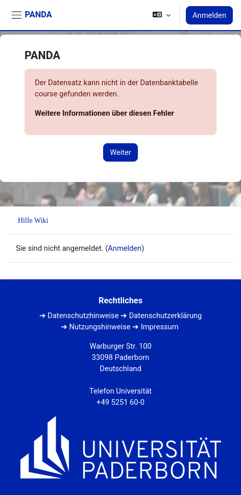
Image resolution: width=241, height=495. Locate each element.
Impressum (160, 326)
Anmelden (209, 15)
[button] (161, 15)
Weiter (120, 152)
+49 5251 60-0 (120, 402)
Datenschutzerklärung (165, 315)
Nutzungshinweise (100, 326)
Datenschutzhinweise (82, 315)
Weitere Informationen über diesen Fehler (104, 113)
